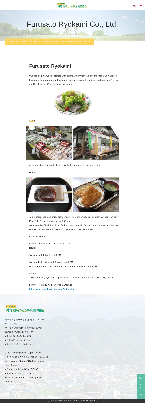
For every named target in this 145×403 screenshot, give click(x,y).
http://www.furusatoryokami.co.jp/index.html (51, 289)
